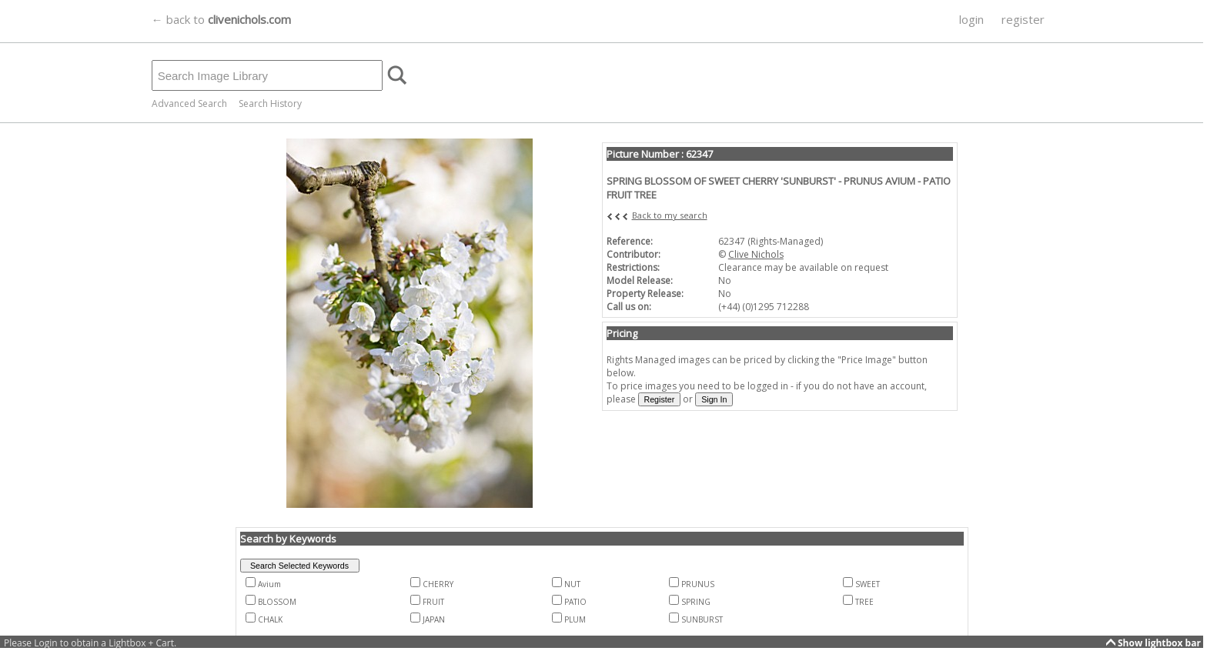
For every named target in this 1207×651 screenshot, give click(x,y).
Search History (270, 103)
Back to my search (669, 215)
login (971, 19)
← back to (221, 19)
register (1023, 19)
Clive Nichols (756, 254)
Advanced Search (189, 103)
